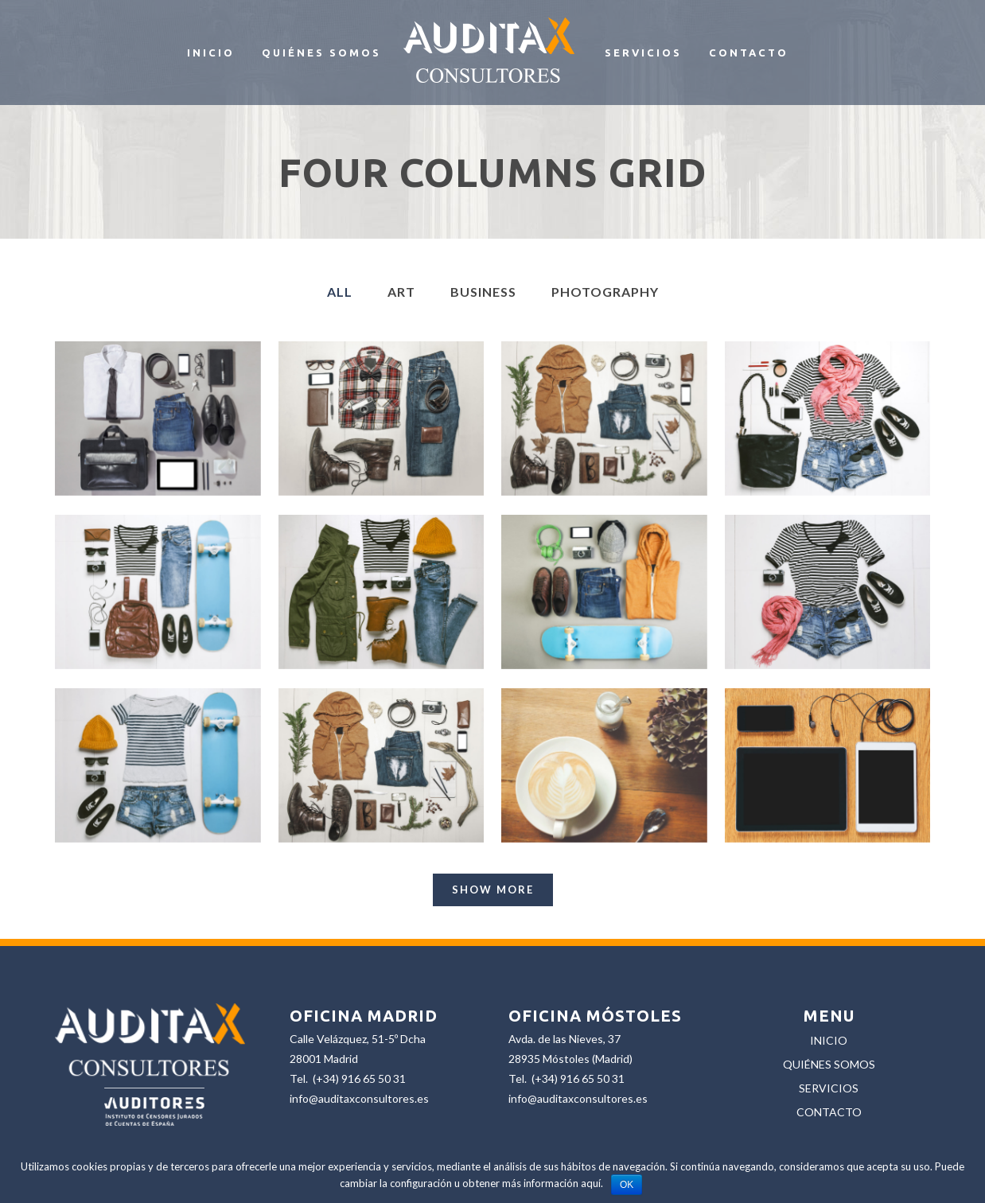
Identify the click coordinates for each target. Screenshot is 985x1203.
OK (626, 1184)
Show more (493, 889)
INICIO (828, 1040)
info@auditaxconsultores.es (359, 1098)
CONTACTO (829, 1112)
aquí (591, 1183)
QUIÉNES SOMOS (829, 1064)
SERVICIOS (828, 1088)
